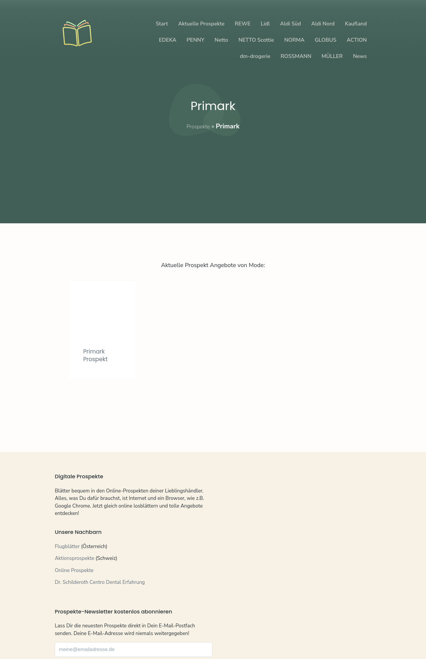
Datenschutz (90, 638)
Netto (221, 39)
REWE (243, 23)
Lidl (265, 23)
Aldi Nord (323, 23)
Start (162, 23)
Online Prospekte (74, 571)
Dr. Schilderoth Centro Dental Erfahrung (100, 583)
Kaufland (356, 23)
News (360, 56)
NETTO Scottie (256, 39)
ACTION (357, 39)
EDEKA (167, 39)
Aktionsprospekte (74, 559)
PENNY (195, 39)
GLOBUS (325, 39)
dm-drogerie (255, 56)
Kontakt (63, 638)
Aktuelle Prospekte (201, 23)
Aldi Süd (290, 23)
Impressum (120, 638)
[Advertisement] (213, 172)
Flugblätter (67, 547)
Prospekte (198, 126)
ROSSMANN (295, 56)
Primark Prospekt (97, 381)
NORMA (294, 39)
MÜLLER (332, 56)
